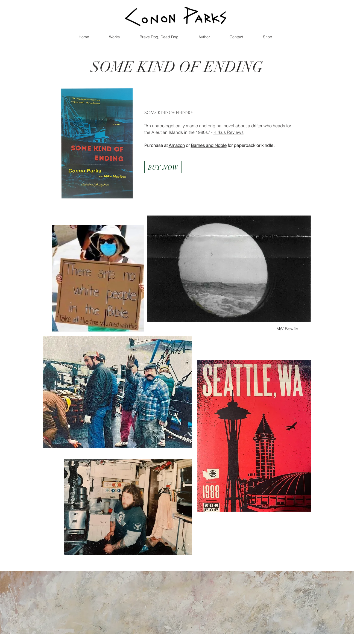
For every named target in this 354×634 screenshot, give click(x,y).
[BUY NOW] (163, 167)
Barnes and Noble (209, 145)
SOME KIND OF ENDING (177, 67)
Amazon (177, 145)
